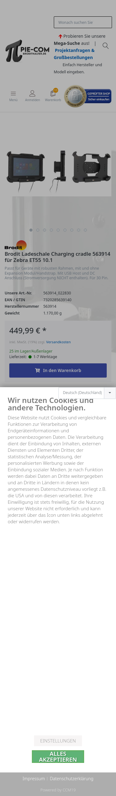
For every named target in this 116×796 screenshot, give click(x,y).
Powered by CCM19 (57, 790)
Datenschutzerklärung (71, 778)
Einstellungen (58, 741)
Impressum (34, 778)
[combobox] (87, 374)
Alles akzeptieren (58, 756)
